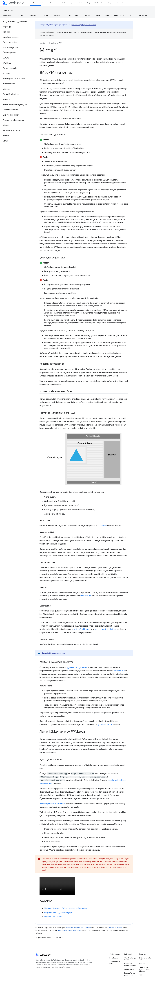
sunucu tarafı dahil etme (105, 629)
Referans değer (68, 3)
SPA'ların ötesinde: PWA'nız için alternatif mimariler (65, 908)
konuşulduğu (85, 596)
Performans (119, 15)
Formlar (87, 15)
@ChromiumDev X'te (145, 959)
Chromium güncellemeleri (130, 964)
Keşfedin (53, 3)
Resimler (57, 15)
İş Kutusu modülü (105, 724)
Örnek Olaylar (122, 3)
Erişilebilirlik (33, 15)
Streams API (119, 671)
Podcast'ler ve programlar (129, 974)
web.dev (43, 43)
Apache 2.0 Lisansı (115, 928)
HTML (46, 15)
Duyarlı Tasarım (73, 15)
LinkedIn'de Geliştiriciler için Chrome (145, 969)
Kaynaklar (8, 10)
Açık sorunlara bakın (114, 963)
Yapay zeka (7, 15)
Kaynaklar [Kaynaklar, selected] (37, 3)
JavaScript (143, 15)
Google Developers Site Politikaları (69, 930)
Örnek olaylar (129, 969)
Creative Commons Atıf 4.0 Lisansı (78, 928)
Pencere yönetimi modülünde (52, 804)
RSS (140, 975)
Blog (109, 3)
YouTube (142, 963)
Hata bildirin (113, 958)
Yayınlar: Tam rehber (53, 917)
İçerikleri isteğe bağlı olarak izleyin (83, 25)
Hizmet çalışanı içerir (57, 653)
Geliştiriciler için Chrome (130, 959)
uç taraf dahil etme (82, 629)
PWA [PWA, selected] (98, 15)
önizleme (102, 525)
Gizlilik (20, 15)
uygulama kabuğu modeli (76, 667)
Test (131, 15)
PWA (60, 43)
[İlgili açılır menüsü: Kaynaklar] (44, 2)
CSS (107, 15)
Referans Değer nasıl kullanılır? (91, 3)
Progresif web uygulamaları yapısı (58, 912)
